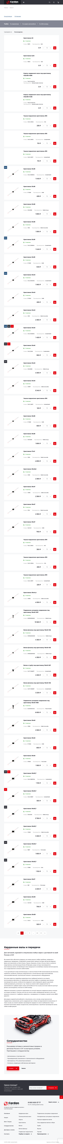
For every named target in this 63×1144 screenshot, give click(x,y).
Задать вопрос (53, 1102)
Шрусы (21, 1119)
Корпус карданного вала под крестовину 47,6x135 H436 (37, 95)
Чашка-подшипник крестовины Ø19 (35, 539)
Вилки (20, 1125)
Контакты (6, 1134)
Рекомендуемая (18, 32)
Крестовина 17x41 (29, 451)
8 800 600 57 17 (34, 1102)
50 (37, 933)
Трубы (39, 1125)
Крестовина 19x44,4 (29, 592)
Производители (43, 1134)
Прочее (39, 1131)
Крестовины (22, 1122)
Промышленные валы (25, 1116)
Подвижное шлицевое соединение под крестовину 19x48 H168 (36, 701)
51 (41, 933)
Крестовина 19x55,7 (29, 773)
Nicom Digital (55, 1142)
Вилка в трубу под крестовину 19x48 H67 (37, 665)
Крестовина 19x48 (29, 720)
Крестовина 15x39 (29, 239)
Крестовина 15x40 (29, 275)
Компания (7, 1113)
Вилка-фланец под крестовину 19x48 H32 (37, 630)
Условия (13, 1068)
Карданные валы (23, 1113)
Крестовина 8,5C (29, 55)
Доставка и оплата (9, 1130)
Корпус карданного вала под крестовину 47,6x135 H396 (37, 74)
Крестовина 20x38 (29, 914)
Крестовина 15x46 (29, 327)
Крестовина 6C (28, 38)
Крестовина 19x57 (29, 879)
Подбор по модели (25, 1134)
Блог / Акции (7, 1121)
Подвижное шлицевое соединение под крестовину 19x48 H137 (36, 611)
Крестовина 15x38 (29, 169)
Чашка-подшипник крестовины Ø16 (35, 398)
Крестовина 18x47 (29, 486)
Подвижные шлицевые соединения (47, 1113)
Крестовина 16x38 (29, 416)
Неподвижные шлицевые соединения (48, 1116)
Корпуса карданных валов (44, 1119)
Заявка (24, 1068)
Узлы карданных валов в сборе (46, 1122)
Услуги (6, 1117)
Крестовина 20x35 (29, 897)
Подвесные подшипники (26, 1131)
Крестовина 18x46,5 (29, 469)
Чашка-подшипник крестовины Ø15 (35, 116)
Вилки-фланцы (23, 1128)
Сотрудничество (9, 1125)
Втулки (39, 1128)
